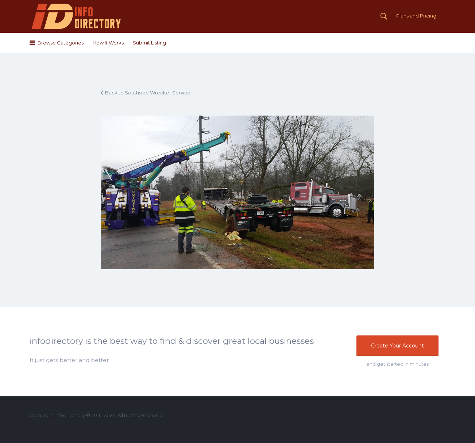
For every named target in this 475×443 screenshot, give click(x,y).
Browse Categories (61, 43)
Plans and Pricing (416, 16)
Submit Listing (149, 43)
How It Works (108, 43)
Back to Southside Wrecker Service (147, 93)
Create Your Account (397, 345)
